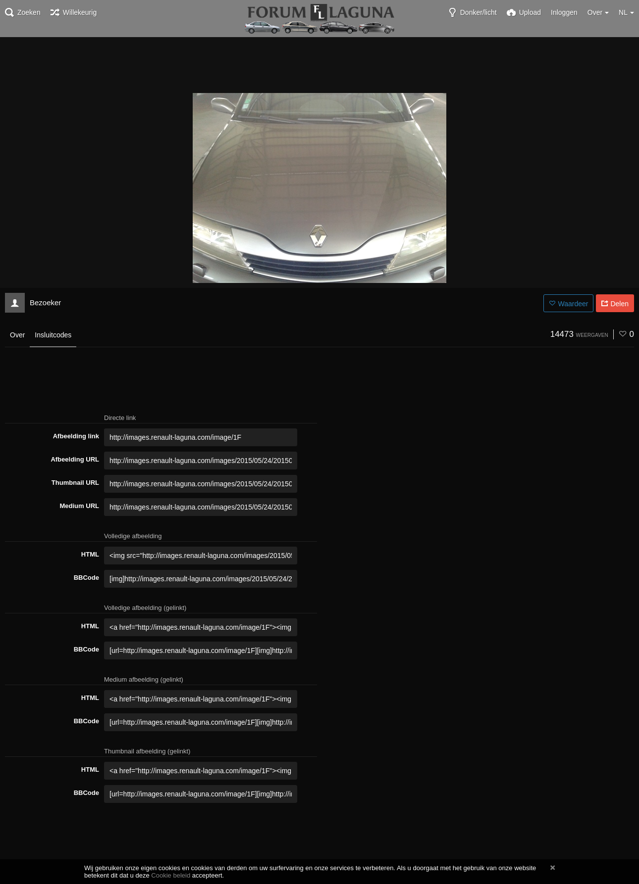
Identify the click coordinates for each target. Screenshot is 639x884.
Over (17, 335)
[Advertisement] (319, 64)
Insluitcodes (53, 335)
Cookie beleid (170, 875)
